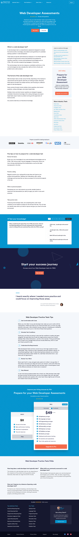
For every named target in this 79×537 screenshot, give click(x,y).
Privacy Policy (33, 534)
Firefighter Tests (57, 107)
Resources (48, 2)
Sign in (71, 2)
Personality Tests (32, 518)
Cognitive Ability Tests (12, 523)
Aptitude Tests (32, 508)
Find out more (61, 521)
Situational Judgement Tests (13, 516)
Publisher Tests (32, 526)
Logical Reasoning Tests (12, 518)
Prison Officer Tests (58, 129)
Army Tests (56, 113)
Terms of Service (20, 534)
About (8, 534)
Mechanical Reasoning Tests (13, 521)
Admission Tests (32, 516)
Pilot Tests (56, 122)
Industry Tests (32, 523)
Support (45, 534)
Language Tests (32, 511)
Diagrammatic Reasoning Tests (14, 513)
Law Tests (56, 124)
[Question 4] (59, 219)
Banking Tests (57, 111)
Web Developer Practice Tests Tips (61, 61)
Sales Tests (56, 116)
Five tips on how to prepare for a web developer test (61, 56)
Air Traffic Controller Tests (59, 109)
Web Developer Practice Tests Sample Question (60, 59)
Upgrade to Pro (51, 447)
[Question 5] (63, 219)
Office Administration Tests (60, 118)
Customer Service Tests (59, 120)
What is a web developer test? (60, 50)
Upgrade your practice (62, 93)
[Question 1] (49, 219)
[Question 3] (56, 219)
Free (22, 436)
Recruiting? (55, 534)
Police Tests (56, 103)
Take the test (39, 273)
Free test (44, 30)
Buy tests (35, 30)
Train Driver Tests (57, 105)
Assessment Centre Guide (13, 526)
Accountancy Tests (58, 128)
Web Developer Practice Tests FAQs (62, 63)
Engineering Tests (58, 126)
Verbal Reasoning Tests (12, 511)
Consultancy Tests (58, 115)
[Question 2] (52, 219)
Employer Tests (32, 521)
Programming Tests (33, 513)
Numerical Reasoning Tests (13, 508)
